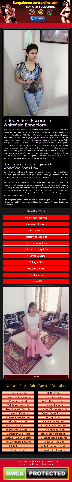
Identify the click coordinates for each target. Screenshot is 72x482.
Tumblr (30, 464)
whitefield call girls (46, 182)
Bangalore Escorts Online (18, 199)
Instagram (39, 464)
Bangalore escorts (40, 140)
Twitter (22, 464)
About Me (48, 464)
